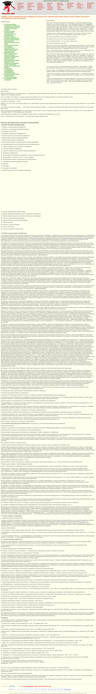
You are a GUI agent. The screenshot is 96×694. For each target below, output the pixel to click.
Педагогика (40, 6)
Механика (89, 4)
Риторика (89, 6)
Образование (20, 6)
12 (48, 689)
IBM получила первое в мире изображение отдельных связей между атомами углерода (11, 55)
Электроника (60, 9)
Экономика (50, 9)
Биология (39, 3)
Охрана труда (30, 6)
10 (42, 689)
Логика (48, 4)
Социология (20, 7)
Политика (49, 6)
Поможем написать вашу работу (30, 686)
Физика (69, 7)
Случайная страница (64, 0)
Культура (29, 4)
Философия (80, 7)
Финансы (89, 7)
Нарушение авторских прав (45, 686)
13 (52, 689)
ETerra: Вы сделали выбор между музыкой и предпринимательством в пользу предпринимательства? (12, 42)
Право (58, 6)
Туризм (59, 7)
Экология (39, 9)
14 (55, 689)
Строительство (41, 7)
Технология (50, 7)
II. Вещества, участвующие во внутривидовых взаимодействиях (9, 70)
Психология (70, 6)
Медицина (69, 4)
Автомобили (20, 3)
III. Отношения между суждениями (10, 79)
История (19, 4)
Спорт (28, 7)
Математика (60, 4)
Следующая (67, 689)
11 (45, 689)
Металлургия (80, 4)
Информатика (90, 3)
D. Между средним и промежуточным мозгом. (11, 37)
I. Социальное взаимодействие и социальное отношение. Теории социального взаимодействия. (11, 49)
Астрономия (30, 3)
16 (61, 689)
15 (58, 689)
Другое (78, 3)
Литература (40, 4)
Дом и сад (59, 3)
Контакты (55, 0)
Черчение (29, 9)
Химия (19, 9)
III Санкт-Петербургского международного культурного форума (11, 76)
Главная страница (47, 0)
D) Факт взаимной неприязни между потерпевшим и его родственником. (10, 33)
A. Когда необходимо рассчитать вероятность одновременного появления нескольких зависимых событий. (12, 27)
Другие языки (70, 3)
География (49, 3)
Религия (79, 6)
